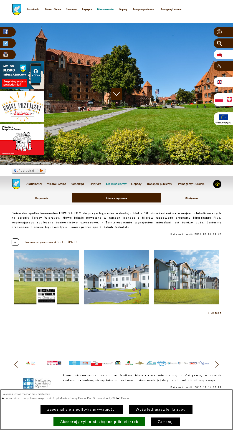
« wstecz (214, 312)
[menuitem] (105, 9)
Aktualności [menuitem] (33, 9)
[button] (223, 32)
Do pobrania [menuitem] (41, 198)
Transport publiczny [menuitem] (143, 9)
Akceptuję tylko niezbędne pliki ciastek (99, 421)
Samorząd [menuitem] (71, 9)
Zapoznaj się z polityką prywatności (81, 409)
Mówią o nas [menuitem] (191, 198)
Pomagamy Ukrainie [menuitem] (171, 9)
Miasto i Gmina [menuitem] (53, 9)
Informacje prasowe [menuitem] (116, 198)
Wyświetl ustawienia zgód (161, 409)
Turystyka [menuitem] (87, 9)
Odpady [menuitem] (123, 9)
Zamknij (165, 422)
